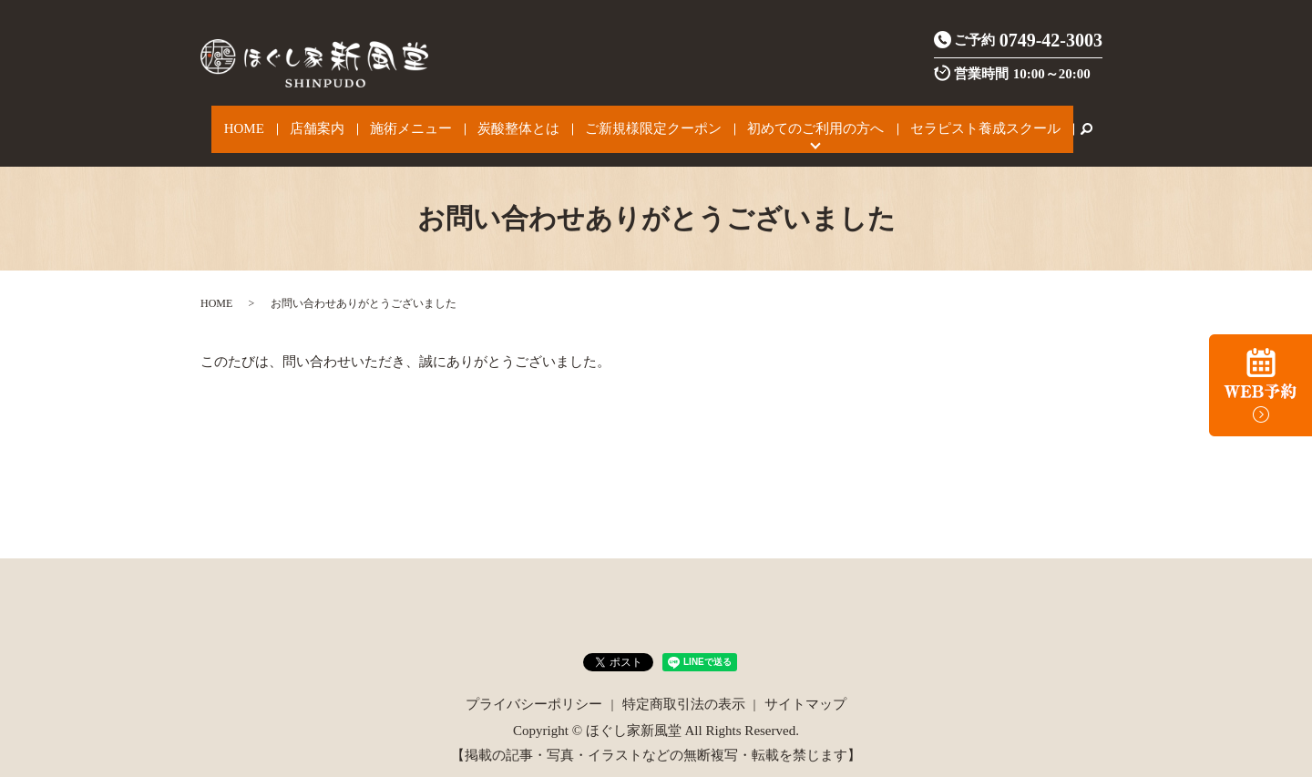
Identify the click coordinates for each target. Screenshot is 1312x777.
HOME (281, 120)
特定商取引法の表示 (683, 686)
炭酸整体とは (516, 120)
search (1037, 120)
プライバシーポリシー (534, 686)
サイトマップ (805, 686)
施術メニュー (422, 120)
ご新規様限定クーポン (637, 120)
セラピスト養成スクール (942, 120)
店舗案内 (340, 120)
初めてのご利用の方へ (786, 120)
